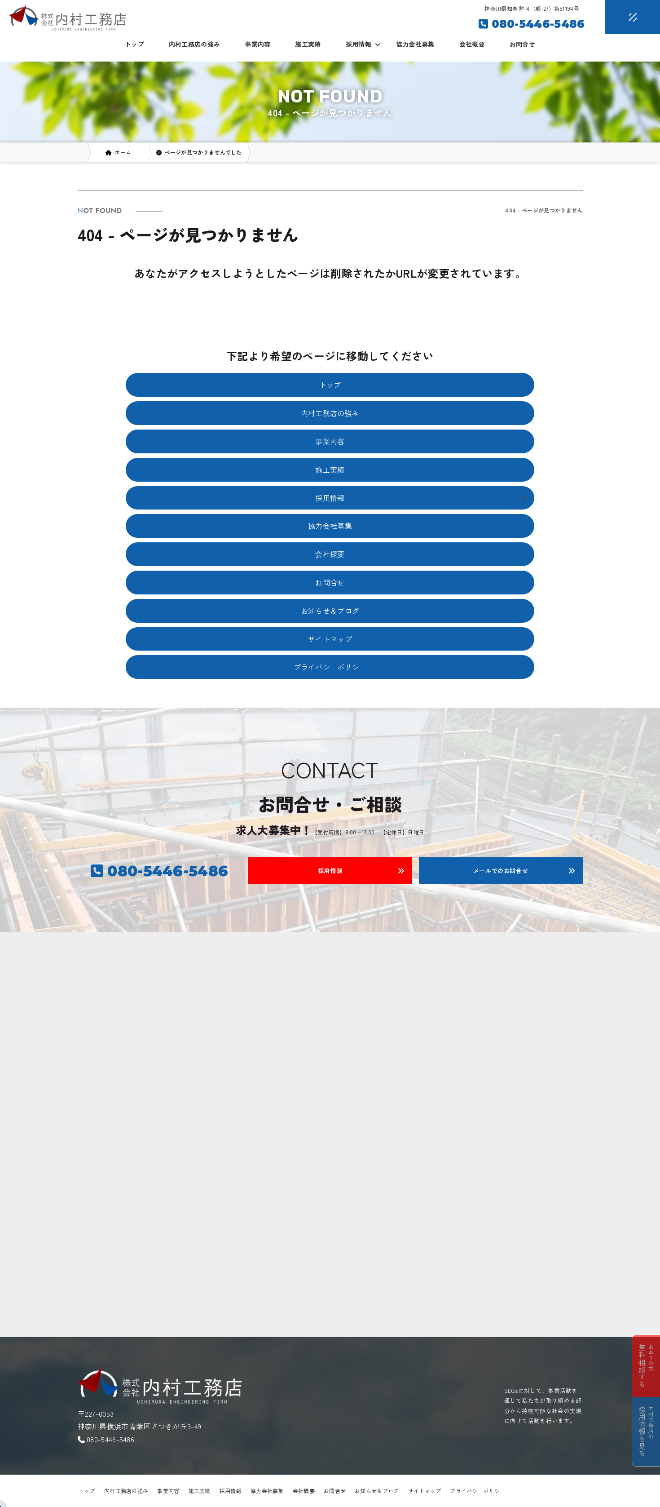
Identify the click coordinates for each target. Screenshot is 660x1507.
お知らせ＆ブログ (330, 610)
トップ (134, 44)
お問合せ (522, 44)
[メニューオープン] (619, 15)
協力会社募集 (415, 44)
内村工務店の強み (194, 44)
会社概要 (472, 44)
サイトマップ (330, 639)
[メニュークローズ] (621, 17)
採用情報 (231, 1490)
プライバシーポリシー (330, 666)
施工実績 (308, 44)
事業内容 (257, 44)
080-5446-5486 (110, 1439)
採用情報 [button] (363, 44)
